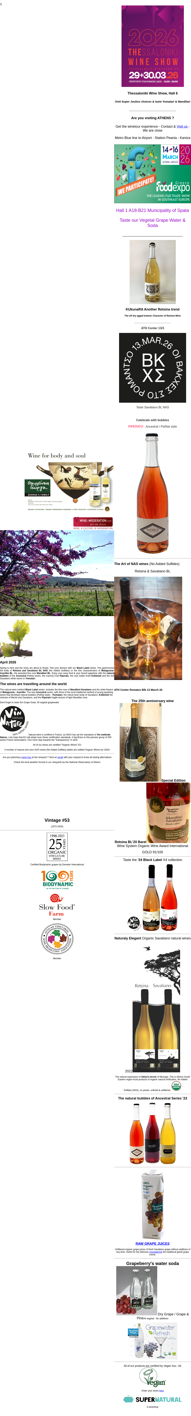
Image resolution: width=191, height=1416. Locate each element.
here (161, 1390)
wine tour (27, 757)
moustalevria (155, 1252)
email (60, 757)
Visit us (183, 126)
